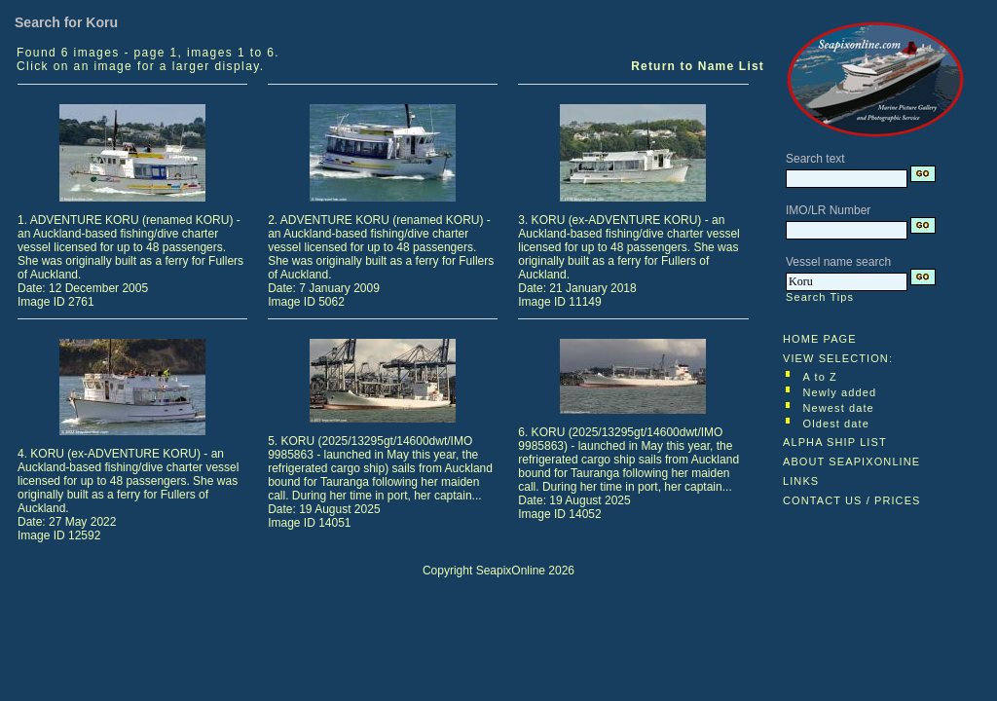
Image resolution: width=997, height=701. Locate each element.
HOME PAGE (820, 339)
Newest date (838, 408)
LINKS (801, 481)
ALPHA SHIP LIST (835, 442)
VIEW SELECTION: (838, 358)
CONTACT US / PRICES (852, 500)
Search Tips (820, 297)
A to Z (820, 377)
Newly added (840, 392)
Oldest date (836, 423)
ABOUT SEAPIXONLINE (851, 461)
